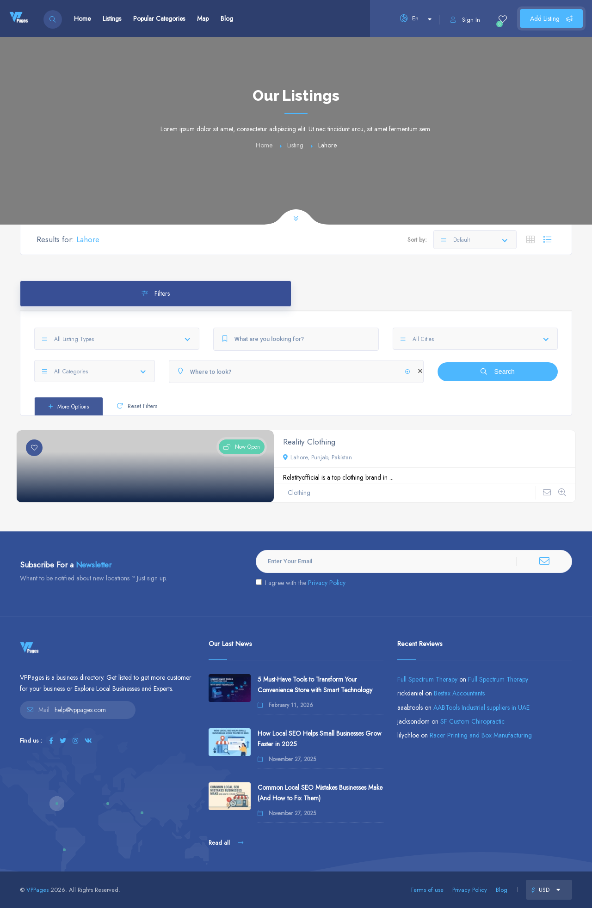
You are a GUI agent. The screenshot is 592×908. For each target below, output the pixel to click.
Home (82, 18)
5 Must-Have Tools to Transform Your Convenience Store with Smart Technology (315, 685)
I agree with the (300, 582)
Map (203, 18)
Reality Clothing (309, 441)
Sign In (465, 19)
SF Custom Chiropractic (472, 721)
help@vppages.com (80, 709)
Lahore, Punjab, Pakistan (317, 457)
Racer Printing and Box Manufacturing (481, 735)
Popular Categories (159, 18)
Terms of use (427, 889)
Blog (227, 18)
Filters (156, 293)
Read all (226, 842)
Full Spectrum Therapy (427, 679)
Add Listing (551, 18)
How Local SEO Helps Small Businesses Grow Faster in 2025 (320, 739)
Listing (295, 145)
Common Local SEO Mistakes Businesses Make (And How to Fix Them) (320, 793)
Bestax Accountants (459, 693)
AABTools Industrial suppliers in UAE (481, 707)
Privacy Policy (326, 582)
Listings (112, 18)
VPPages (37, 889)
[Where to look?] (296, 371)
